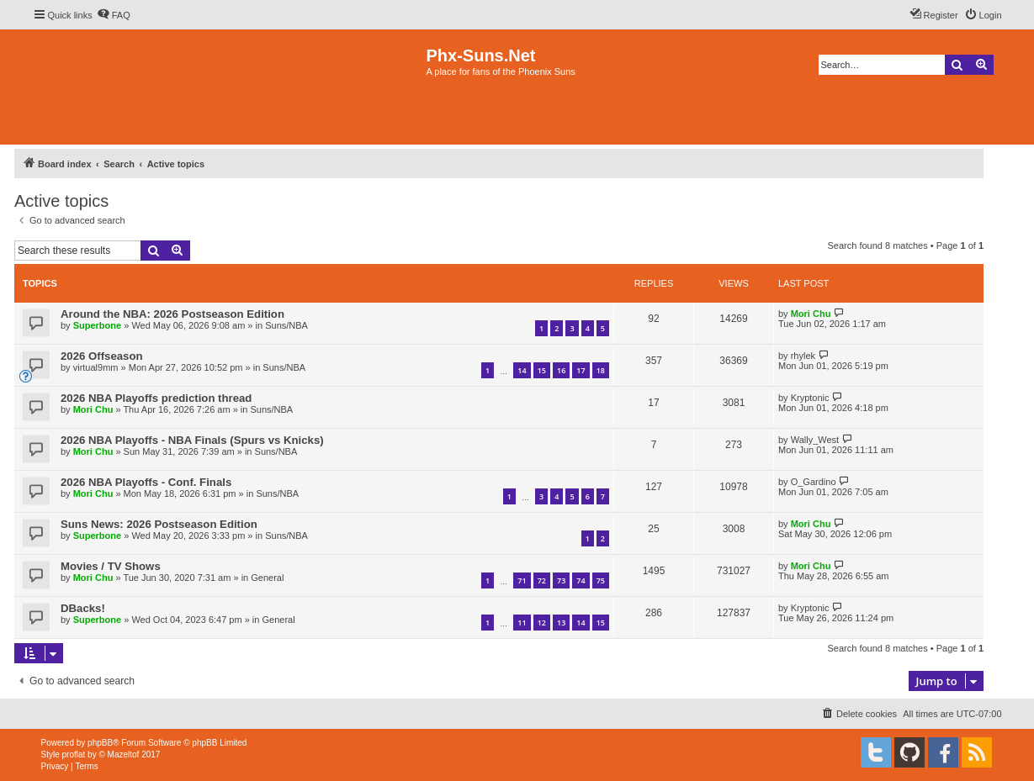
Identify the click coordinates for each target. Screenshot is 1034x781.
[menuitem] (113, 15)
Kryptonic (810, 398)
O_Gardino (813, 482)
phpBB (100, 742)
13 (561, 622)
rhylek (803, 356)
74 (580, 580)
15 (542, 370)
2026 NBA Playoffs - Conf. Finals (146, 482)
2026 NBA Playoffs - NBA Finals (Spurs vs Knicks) (192, 440)
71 (521, 580)
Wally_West (815, 440)
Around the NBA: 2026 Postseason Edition (172, 314)
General (267, 578)
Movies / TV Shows (111, 566)
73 (561, 580)
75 (601, 580)
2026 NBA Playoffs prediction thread (156, 398)
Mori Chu (811, 314)
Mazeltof (124, 754)
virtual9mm (96, 367)
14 (521, 370)
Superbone (97, 325)
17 (580, 370)
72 (542, 580)
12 (542, 622)
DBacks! (83, 608)
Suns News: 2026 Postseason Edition (159, 524)
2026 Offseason (102, 356)
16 (561, 370)
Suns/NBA (286, 325)
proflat (74, 754)
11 (521, 622)
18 (601, 370)
